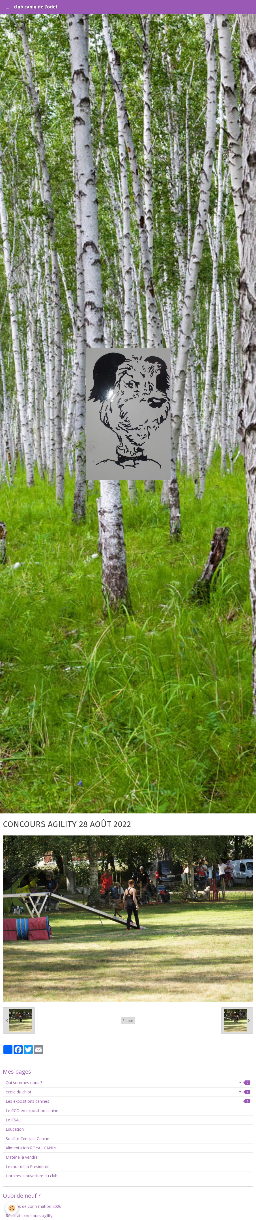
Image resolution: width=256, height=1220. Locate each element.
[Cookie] (12, 1208)
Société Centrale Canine (27, 1138)
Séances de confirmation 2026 (33, 1206)
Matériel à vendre (22, 1157)
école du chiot (128, 1092)
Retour (127, 1020)
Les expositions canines (128, 1101)
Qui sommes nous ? (128, 1082)
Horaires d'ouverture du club (31, 1175)
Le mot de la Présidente (28, 1166)
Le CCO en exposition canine (32, 1110)
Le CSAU (13, 1120)
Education (15, 1129)
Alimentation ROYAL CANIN (31, 1147)
